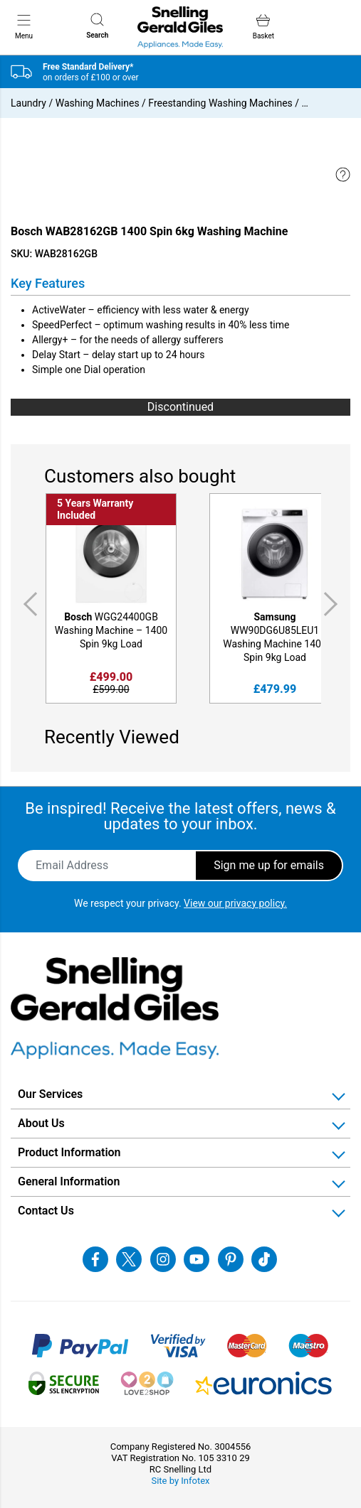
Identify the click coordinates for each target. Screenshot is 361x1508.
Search (97, 26)
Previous (28, 604)
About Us (41, 1123)
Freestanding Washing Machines (220, 103)
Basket (263, 27)
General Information (69, 1181)
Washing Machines (98, 103)
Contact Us (46, 1210)
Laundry (28, 103)
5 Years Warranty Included (95, 509)
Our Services (50, 1094)
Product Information (69, 1152)
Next (333, 604)
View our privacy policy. (235, 903)
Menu (24, 26)
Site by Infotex (180, 1480)
